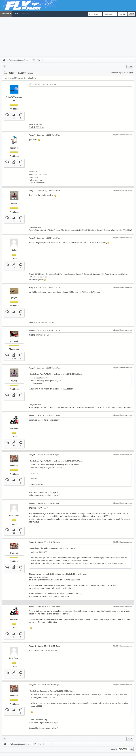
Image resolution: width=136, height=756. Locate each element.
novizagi (14, 336)
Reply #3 (32, 234)
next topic (128, 73)
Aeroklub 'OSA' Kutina (36, 127)
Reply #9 (32, 495)
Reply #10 (32, 533)
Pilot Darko (14, 507)
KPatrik (14, 202)
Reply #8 (32, 447)
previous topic (117, 73)
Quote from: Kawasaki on (51, 682)
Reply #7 (32, 409)
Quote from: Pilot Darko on (52, 539)
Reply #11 (32, 597)
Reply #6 (32, 363)
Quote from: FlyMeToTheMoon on (56, 369)
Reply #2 (32, 189)
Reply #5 (32, 326)
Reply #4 (32, 283)
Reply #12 (32, 637)
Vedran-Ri (14, 148)
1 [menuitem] (4, 66)
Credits (31, 752)
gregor (14, 293)
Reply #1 (32, 135)
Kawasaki (14, 422)
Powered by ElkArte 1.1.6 (20, 752)
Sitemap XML (38, 752)
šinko (14, 246)
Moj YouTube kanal (35, 124)
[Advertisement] (68, 36)
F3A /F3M (36, 60)
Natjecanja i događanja (18, 60)
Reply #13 (32, 675)
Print (130, 66)
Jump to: (114, 740)
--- (47, 60)
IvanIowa (14, 457)
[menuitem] (6, 14)
